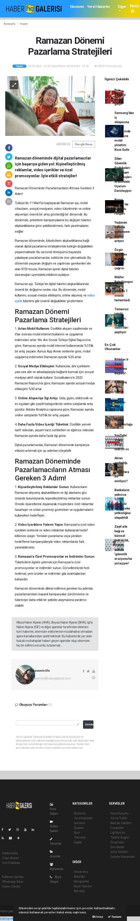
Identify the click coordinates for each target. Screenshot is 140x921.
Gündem (79, 823)
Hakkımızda (10, 853)
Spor (77, 832)
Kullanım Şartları (13, 877)
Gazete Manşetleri (122, 856)
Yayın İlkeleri (10, 858)
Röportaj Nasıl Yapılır (120, 386)
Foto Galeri (54, 809)
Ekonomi (77, 7)
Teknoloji (80, 837)
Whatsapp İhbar (12, 881)
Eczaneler (117, 828)
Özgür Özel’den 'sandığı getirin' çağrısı (120, 259)
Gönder (89, 724)
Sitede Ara (81, 872)
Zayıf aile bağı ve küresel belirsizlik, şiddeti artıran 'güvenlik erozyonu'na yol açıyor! (123, 545)
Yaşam (24, 23)
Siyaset (79, 828)
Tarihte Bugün (119, 837)
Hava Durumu (119, 813)
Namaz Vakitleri (120, 823)
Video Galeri (54, 826)
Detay (97, 916)
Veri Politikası (11, 863)
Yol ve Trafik (118, 818)
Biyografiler (81, 881)
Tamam (114, 916)
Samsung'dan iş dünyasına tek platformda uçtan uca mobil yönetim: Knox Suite (124, 131)
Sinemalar (117, 842)
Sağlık (78, 842)
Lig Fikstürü (117, 832)
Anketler (79, 876)
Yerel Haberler (98, 7)
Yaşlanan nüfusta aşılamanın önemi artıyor (122, 232)
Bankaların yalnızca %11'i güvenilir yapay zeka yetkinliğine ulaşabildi (122, 503)
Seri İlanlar (117, 847)
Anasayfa (9, 23)
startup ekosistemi (12, 918)
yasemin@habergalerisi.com (52, 678)
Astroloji (79, 891)
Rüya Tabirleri (83, 886)
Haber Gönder (11, 886)
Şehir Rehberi (119, 852)
